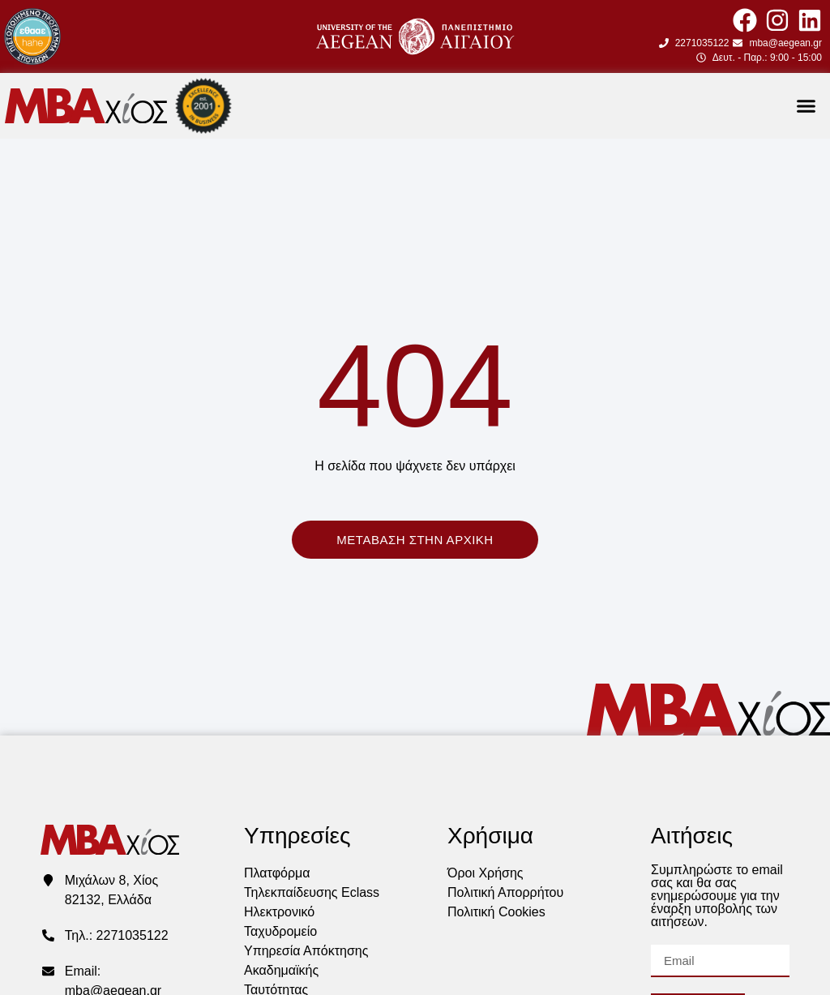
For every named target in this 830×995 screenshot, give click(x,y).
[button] (805, 106)
